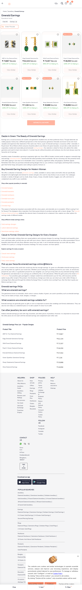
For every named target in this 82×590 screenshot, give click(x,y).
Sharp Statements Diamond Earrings (14, 362)
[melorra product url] (10, 44)
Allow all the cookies (36, 584)
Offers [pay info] (32, 385)
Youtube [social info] (40, 431)
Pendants (20, 544)
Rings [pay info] (31, 391)
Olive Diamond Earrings (10, 367)
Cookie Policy (57, 573)
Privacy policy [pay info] (40, 382)
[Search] (61, 4)
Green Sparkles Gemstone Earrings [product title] (31, 102)
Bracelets (20, 572)
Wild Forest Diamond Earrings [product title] (51, 58)
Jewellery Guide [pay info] (20, 387)
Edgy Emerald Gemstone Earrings (13, 339)
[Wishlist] (66, 3)
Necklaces (20, 533)
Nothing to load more (41, 123)
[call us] (28, 444)
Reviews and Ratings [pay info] (21, 397)
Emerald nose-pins (7, 199)
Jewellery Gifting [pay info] (20, 392)
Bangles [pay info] (32, 406)
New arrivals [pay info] (32, 382)
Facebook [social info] (41, 426)
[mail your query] (25, 444)
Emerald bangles (7, 188)
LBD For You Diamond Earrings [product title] (10, 58)
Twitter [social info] (40, 434)
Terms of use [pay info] (40, 387)
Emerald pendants (7, 202)
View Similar (11, 70)
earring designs (38, 148)
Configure (50, 584)
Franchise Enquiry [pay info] (20, 411)
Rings (19, 523)
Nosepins (20, 565)
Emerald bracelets (7, 191)
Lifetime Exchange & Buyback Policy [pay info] (41, 394)
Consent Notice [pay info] (40, 411)
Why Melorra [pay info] (21, 383)
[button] (2, 3)
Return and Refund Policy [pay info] (40, 404)
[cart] (70, 3)
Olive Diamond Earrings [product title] (70, 102)
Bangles (20, 554)
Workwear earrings (7, 257)
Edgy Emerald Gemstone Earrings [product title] (31, 58)
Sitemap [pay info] (51, 388)
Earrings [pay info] (32, 388)
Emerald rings (6, 206)
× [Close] (78, 556)
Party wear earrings (8, 261)
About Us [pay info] (20, 381)
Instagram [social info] (41, 429)
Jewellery (20, 493)
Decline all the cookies (66, 584)
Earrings (13, 21)
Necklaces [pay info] (32, 401)
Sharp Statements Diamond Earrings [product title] (51, 102)
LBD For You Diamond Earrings (12, 334)
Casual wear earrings (8, 253)
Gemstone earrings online (10, 231)
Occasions (20, 579)
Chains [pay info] (32, 403)
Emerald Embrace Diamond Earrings (14, 353)
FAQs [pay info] (51, 381)
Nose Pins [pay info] (31, 397)
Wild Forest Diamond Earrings (12, 343)
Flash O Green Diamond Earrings (13, 348)
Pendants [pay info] (32, 393)
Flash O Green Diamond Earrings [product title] (72, 58)
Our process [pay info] (21, 400)
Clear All (5, 21)
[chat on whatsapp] (21, 444)
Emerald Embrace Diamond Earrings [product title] (10, 102)
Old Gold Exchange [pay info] (20, 407)
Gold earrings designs (8, 224)
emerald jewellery (15, 159)
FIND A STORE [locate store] (23, 466)
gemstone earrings (28, 173)
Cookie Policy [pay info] (40, 416)
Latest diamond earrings (9, 228)
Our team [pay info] (20, 403)
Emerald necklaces (7, 195)
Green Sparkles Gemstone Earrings (14, 358)
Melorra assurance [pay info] (51, 384)
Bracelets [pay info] (32, 409)
